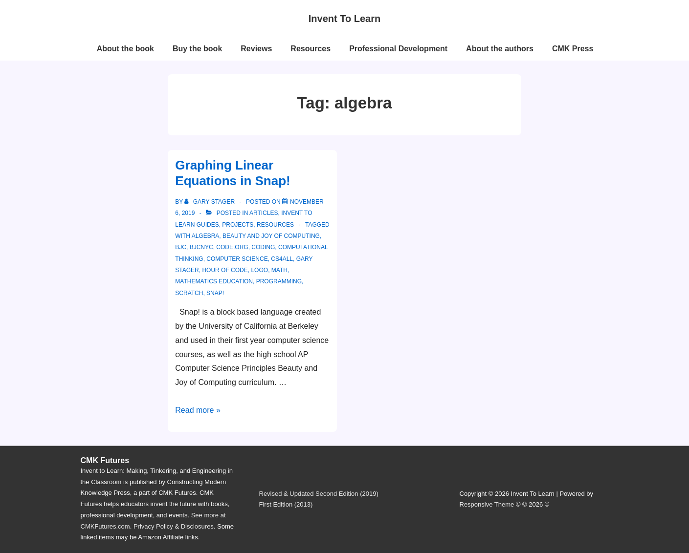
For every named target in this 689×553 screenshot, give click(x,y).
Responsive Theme (487, 504)
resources (275, 224)
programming (279, 281)
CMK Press (572, 48)
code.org (232, 247)
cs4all (282, 258)
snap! (215, 293)
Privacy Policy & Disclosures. (174, 526)
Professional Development (398, 48)
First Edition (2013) (286, 504)
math (279, 270)
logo (259, 270)
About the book (125, 48)
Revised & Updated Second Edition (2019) (318, 493)
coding (263, 247)
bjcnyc (201, 247)
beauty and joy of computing (271, 236)
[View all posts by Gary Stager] (210, 201)
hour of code (224, 270)
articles (263, 213)
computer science (236, 258)
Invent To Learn (344, 18)
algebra (206, 236)
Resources (310, 48)
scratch (189, 293)
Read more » (198, 410)
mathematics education (214, 281)
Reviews (256, 48)
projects (237, 224)
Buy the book (197, 48)
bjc (180, 247)
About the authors (499, 48)
